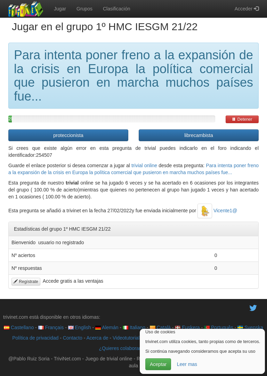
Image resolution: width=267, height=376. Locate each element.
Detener (242, 119)
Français (51, 327)
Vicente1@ (217, 210)
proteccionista (68, 135)
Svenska (250, 327)
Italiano (134, 327)
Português (218, 327)
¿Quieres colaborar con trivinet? (133, 348)
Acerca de (97, 338)
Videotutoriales (129, 338)
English (79, 327)
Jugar (60, 8)
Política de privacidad (35, 338)
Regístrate (26, 281)
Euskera (187, 327)
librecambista (198, 135)
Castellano (19, 327)
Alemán (107, 327)
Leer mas (187, 364)
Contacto (72, 338)
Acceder (247, 8)
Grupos (84, 8)
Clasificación (116, 8)
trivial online (144, 165)
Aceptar (158, 364)
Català (160, 327)
